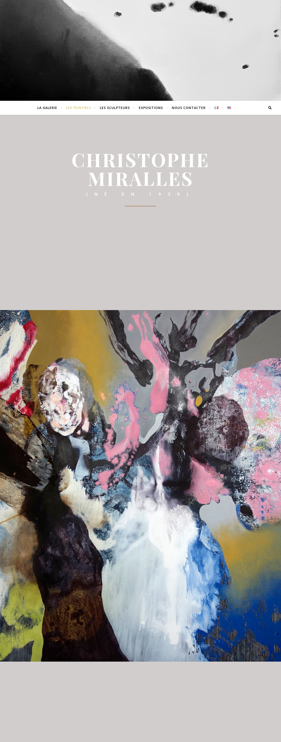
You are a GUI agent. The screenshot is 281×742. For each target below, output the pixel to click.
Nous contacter (189, 107)
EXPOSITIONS (151, 107)
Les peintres (78, 107)
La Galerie (47, 107)
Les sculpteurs (115, 107)
